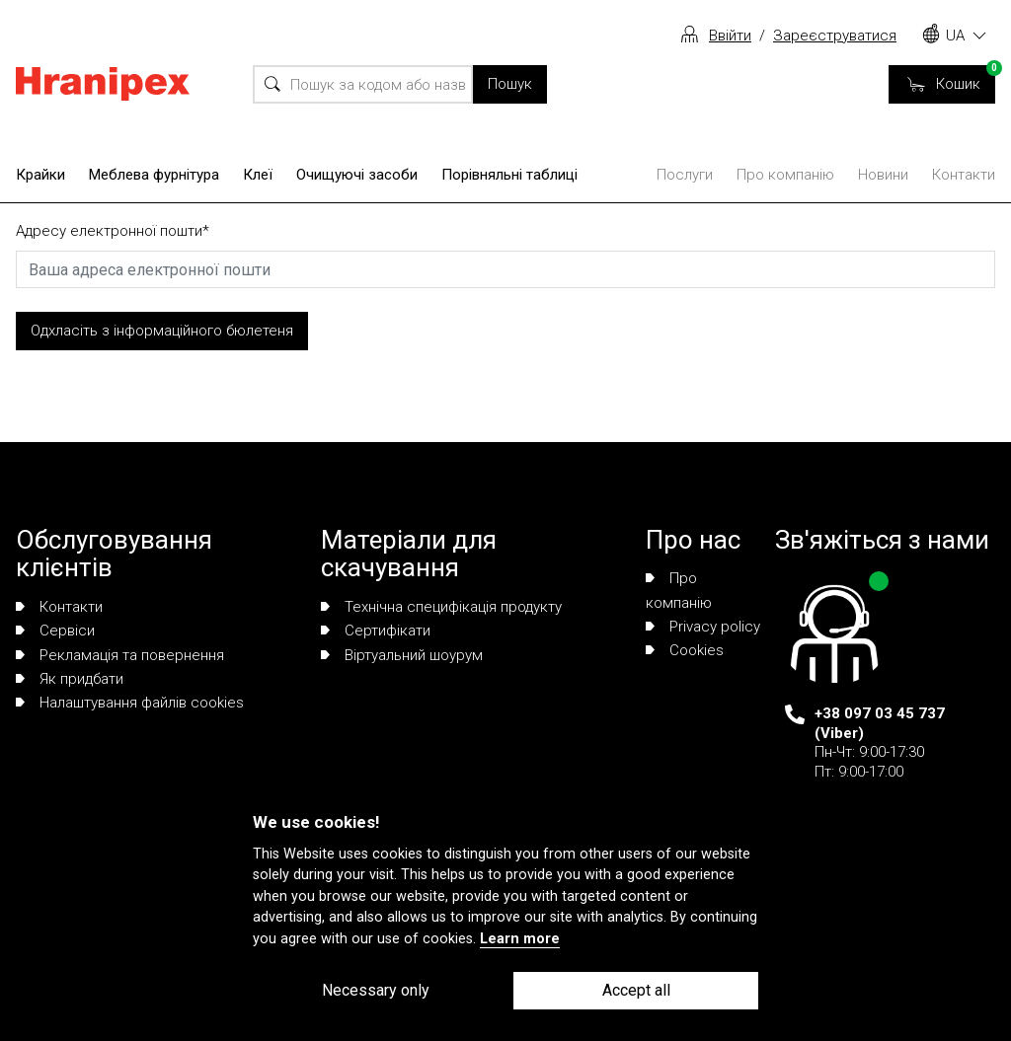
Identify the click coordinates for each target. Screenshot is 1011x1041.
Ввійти (730, 35)
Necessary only (375, 990)
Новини (883, 175)
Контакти (963, 175)
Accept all (636, 990)
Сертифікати (375, 630)
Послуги (685, 175)
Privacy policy (703, 626)
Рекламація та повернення (120, 655)
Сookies (685, 650)
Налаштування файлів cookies (130, 702)
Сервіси (55, 630)
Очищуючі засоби (357, 175)
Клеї (257, 175)
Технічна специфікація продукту (441, 607)
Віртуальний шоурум (402, 655)
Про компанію (785, 175)
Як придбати (69, 679)
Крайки (40, 175)
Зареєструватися (834, 35)
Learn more (520, 938)
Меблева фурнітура (154, 175)
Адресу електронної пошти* (112, 231)
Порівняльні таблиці (509, 175)
